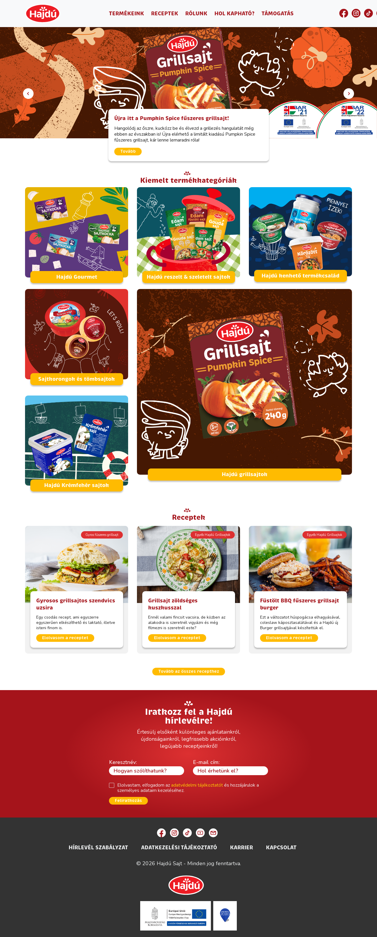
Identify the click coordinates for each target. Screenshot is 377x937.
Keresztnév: (123, 758)
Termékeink (126, 13)
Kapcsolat (281, 844)
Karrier (241, 844)
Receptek (164, 13)
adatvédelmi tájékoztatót (197, 782)
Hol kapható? (234, 13)
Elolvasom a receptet (65, 635)
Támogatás (278, 13)
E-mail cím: (206, 758)
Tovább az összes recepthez (188, 668)
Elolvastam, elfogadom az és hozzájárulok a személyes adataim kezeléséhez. (188, 784)
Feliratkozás (128, 797)
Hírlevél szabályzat (98, 844)
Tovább (128, 151)
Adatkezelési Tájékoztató (179, 844)
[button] (28, 93)
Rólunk (196, 13)
